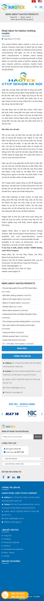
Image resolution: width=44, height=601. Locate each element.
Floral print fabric (13, 332)
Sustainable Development (13, 549)
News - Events (26, 17)
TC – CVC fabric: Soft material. (18, 344)
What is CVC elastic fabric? (16, 299)
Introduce (7, 539)
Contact (7, 556)
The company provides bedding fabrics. (21, 321)
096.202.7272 (18, 597)
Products (7, 546)
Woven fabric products (15, 310)
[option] (12, 414)
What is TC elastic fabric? (16, 303)
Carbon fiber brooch (14, 340)
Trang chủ (7, 536)
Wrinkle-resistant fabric (15, 336)
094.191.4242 (18, 593)
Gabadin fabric (12, 307)
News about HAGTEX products (22, 19)
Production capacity (11, 542)
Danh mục (22, 348)
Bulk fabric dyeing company (16, 295)
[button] (2, 414)
